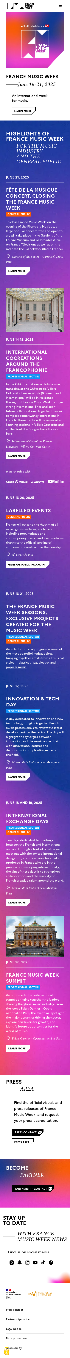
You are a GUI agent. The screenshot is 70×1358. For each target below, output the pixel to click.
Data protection (16, 1338)
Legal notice (14, 1328)
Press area (24, 1143)
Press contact (28, 1132)
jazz (34, 662)
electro (44, 662)
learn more (17, 271)
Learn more (25, 112)
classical (24, 662)
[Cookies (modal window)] (6, 1351)
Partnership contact (33, 1189)
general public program (26, 564)
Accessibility (14, 1348)
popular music (16, 667)
